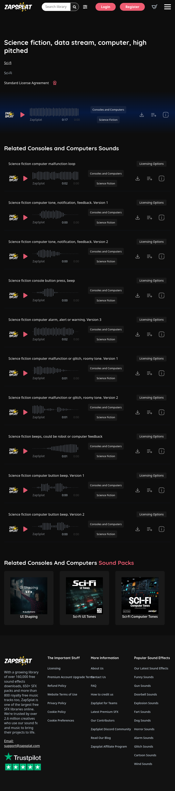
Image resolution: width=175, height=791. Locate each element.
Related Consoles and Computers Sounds (61, 148)
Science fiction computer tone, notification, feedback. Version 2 (58, 241)
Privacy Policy (57, 703)
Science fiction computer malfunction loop (41, 163)
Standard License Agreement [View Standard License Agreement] (26, 83)
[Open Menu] (167, 7)
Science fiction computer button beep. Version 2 (46, 514)
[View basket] (154, 6)
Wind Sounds (143, 764)
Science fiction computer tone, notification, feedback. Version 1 (58, 202)
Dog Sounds (142, 720)
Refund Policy (57, 686)
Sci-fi (7, 63)
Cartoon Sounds (145, 755)
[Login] (105, 7)
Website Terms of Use (62, 694)
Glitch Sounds (143, 746)
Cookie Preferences (61, 720)
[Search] (74, 7)
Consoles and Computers (108, 109)
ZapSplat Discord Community (109, 729)
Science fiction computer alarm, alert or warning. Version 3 (54, 319)
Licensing (54, 668)
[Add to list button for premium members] (154, 115)
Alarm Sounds (143, 738)
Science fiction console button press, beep (41, 280)
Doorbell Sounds (145, 694)
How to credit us (102, 694)
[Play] (22, 115)
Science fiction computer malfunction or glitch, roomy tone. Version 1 (63, 358)
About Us (97, 668)
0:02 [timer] (65, 183)
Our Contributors (103, 720)
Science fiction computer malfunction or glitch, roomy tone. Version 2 (63, 397)
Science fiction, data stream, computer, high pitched (75, 46)
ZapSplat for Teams (104, 703)
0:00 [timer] (77, 120)
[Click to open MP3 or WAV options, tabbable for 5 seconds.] (142, 115)
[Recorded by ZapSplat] (9, 115)
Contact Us (98, 677)
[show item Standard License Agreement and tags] (166, 115)
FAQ (93, 686)
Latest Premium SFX (104, 712)
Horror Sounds (144, 729)
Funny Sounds (144, 677)
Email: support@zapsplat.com (22, 743)
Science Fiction (108, 120)
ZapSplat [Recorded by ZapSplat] (36, 120)
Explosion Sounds (146, 703)
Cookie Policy (57, 712)
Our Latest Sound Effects (151, 668)
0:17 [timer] (65, 120)
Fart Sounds (142, 712)
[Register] (132, 7)
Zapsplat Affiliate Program (109, 746)
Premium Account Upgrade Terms (66, 677)
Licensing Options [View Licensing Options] (151, 164)
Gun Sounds (142, 686)
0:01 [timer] (65, 378)
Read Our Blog (101, 738)
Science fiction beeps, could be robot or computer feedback (55, 436)
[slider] (55, 112)
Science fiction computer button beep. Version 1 (46, 475)
